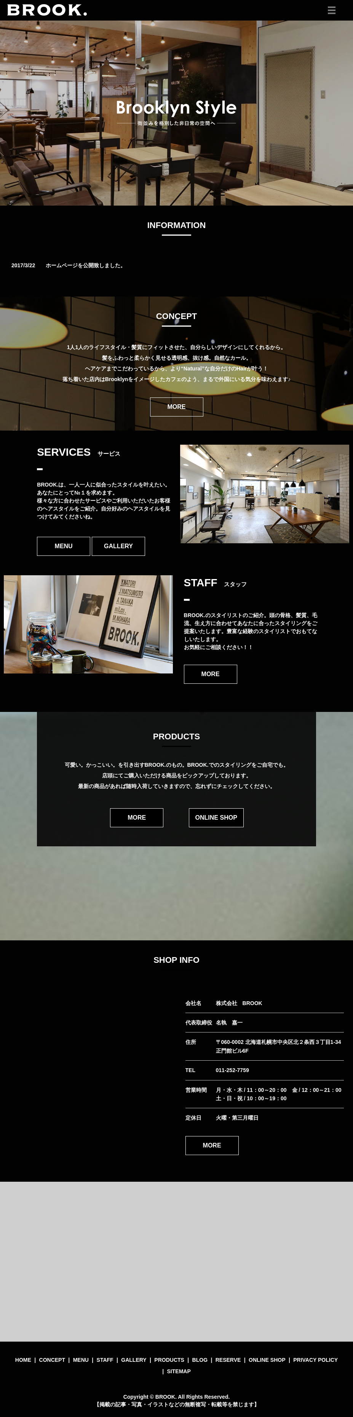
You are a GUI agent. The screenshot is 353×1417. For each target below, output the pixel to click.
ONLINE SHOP (216, 817)
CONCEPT (52, 1360)
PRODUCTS (169, 1360)
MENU (64, 546)
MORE (177, 407)
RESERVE (228, 1360)
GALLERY (118, 546)
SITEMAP (179, 1371)
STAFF (105, 1360)
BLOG (200, 1360)
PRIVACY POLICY (315, 1360)
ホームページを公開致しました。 (86, 265)
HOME (23, 1360)
